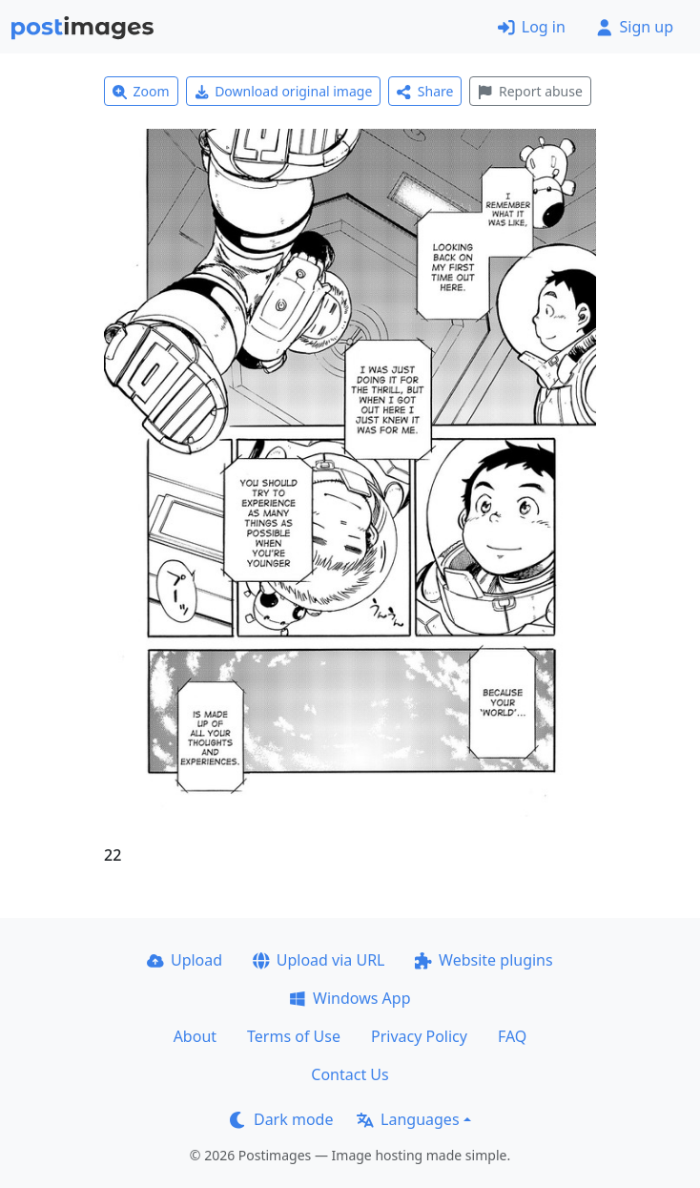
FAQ (512, 1036)
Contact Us (349, 1074)
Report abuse (530, 91)
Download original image (284, 91)
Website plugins (483, 959)
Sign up (634, 26)
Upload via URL (318, 959)
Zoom (141, 91)
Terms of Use (293, 1036)
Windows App (349, 998)
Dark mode (281, 1119)
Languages (408, 1119)
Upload (184, 959)
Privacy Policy (419, 1036)
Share (425, 91)
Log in (532, 26)
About (195, 1036)
